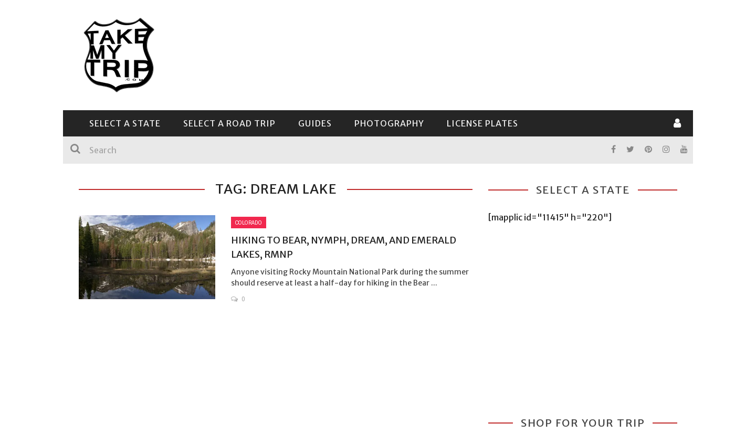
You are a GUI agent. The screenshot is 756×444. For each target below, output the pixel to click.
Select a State (125, 123)
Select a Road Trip (229, 123)
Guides (315, 123)
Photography (389, 123)
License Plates (482, 123)
